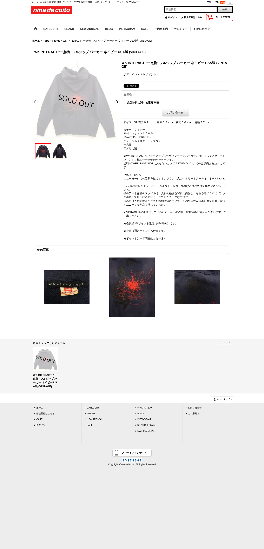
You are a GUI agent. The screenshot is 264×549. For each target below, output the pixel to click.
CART (39, 419)
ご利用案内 (193, 413)
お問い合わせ (175, 112)
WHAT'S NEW (144, 407)
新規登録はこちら (193, 17)
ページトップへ (224, 399)
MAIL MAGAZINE (146, 431)
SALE (90, 425)
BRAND (91, 413)
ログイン (172, 17)
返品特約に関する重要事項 (143, 102)
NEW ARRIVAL (94, 419)
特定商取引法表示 (146, 425)
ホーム (39, 407)
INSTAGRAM (144, 419)
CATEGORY (93, 407)
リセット (227, 342)
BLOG (140, 413)
